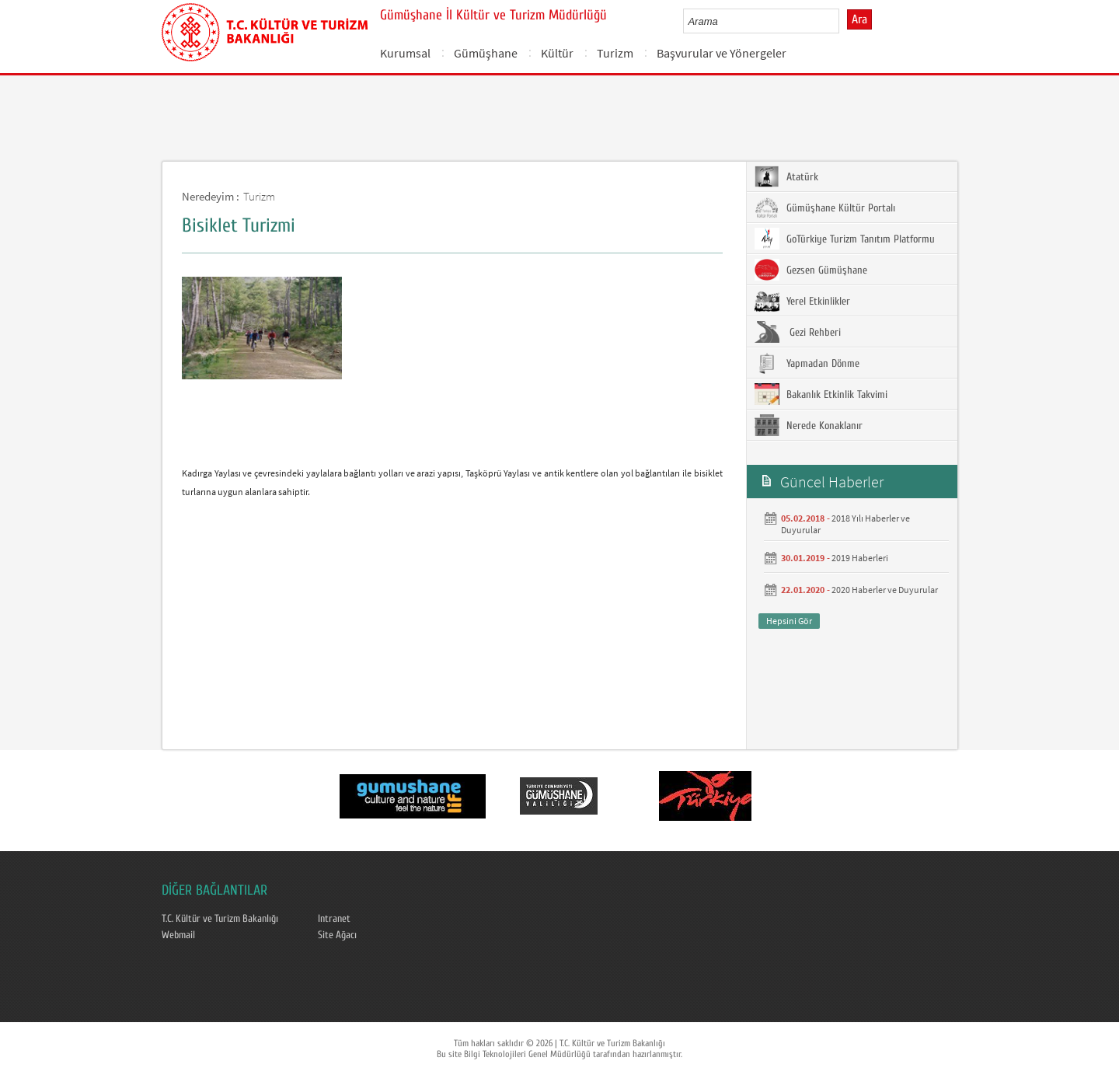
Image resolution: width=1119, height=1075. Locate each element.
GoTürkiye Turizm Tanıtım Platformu (845, 239)
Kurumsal (405, 53)
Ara (859, 19)
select (843, 21)
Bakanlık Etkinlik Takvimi (821, 394)
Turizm (615, 53)
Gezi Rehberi (798, 332)
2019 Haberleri (859, 558)
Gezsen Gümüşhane (811, 270)
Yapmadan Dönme (807, 363)
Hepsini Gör (789, 621)
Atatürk (786, 176)
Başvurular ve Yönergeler (721, 53)
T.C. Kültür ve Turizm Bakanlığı (220, 919)
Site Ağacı (337, 935)
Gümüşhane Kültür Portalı (825, 207)
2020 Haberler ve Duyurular (884, 589)
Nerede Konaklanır (809, 425)
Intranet (334, 919)
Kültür (557, 53)
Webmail (178, 935)
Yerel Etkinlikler (802, 301)
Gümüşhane (486, 53)
